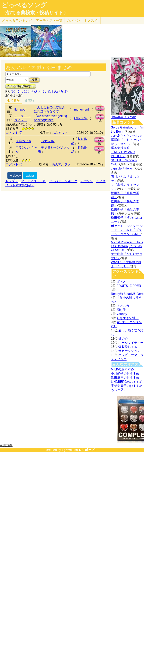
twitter (30, 175)
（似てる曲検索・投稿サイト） (35, 12)
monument (81, 109)
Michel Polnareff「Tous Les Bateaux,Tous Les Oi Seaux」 (127, 246)
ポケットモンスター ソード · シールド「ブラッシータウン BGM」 (127, 230)
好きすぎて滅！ (128, 318)
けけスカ (123, 305)
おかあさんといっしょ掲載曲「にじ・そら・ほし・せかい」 (126, 139)
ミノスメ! (91, 20)
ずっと (121, 281)
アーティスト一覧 (33, 181)
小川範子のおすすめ (125, 373)
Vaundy (122, 314)
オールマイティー (130, 342)
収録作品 (80, 118)
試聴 (100, 108)
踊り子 (121, 309)
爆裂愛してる (127, 346)
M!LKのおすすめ (122, 369)
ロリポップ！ (88, 450)
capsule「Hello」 (123, 168)
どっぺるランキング (63, 181)
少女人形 (47, 141)
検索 (34, 79)
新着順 (29, 100)
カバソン (73, 20)
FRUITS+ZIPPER (129, 285)
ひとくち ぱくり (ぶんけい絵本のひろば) (39, 91)
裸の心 (123, 338)
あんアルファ (61, 132)
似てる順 (13, 100)
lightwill (68, 450)
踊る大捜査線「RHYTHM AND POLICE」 (123, 152)
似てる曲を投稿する (20, 86)
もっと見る (119, 390)
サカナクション (129, 351)
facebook (14, 175)
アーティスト (49, 20)
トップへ (11, 181)
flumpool (20, 109)
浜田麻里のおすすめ (125, 377)
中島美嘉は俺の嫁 (123, 117)
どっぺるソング (24, 5)
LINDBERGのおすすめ (127, 381)
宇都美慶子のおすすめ (126, 385)
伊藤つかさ (23, 141)
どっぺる (17, 20)
